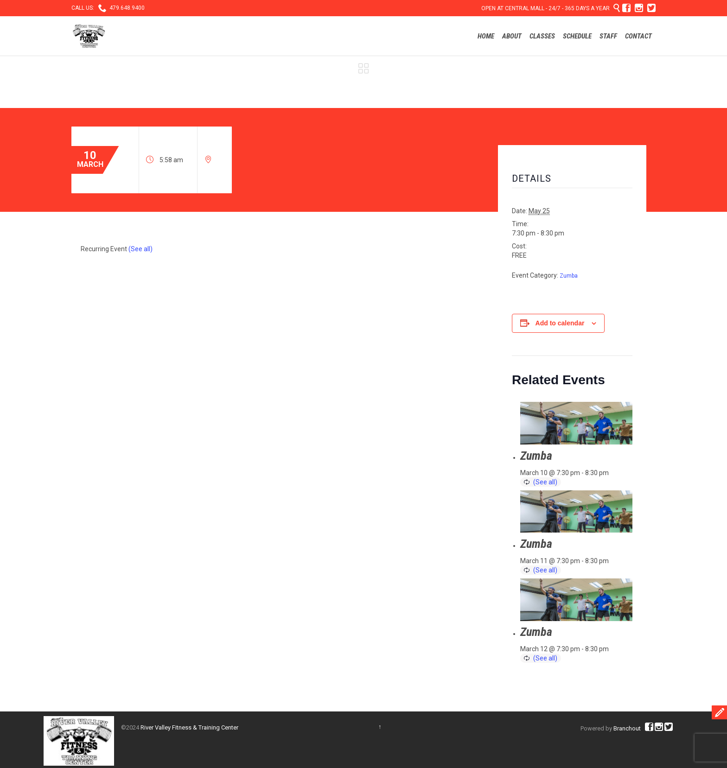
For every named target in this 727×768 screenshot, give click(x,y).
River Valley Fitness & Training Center (189, 727)
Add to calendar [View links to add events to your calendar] (560, 323)
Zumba (569, 276)
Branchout (627, 728)
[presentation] (576, 423)
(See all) (140, 249)
